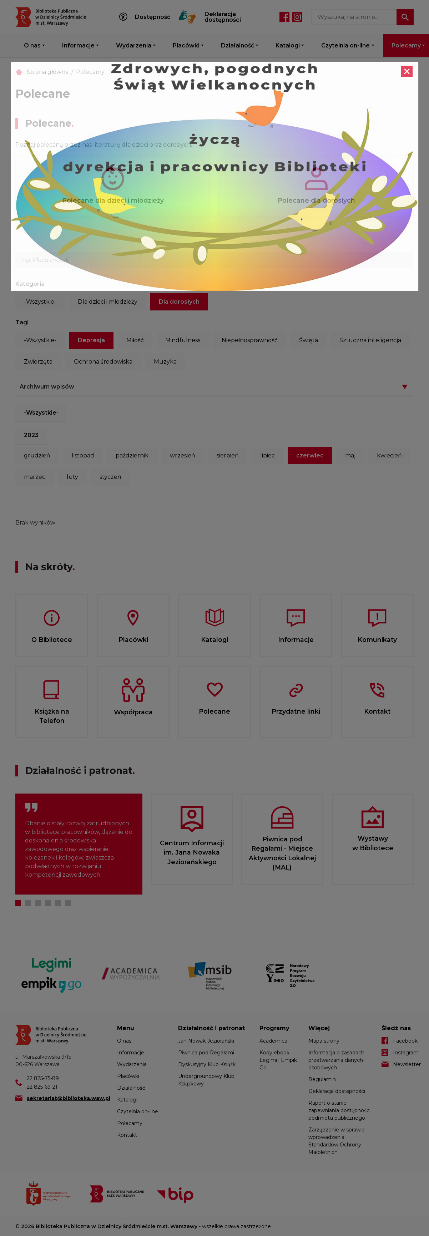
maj (350, 455)
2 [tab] (28, 903)
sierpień (228, 455)
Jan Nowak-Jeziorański (206, 1041)
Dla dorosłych (179, 301)
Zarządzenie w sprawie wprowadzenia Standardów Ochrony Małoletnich (336, 1140)
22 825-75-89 (43, 1078)
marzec (34, 476)
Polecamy (129, 1123)
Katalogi (288, 45)
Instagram (297, 17)
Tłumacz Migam (187, 17)
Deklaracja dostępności (223, 17)
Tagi (22, 322)
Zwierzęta (38, 361)
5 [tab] (58, 903)
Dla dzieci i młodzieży (107, 301)
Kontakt (127, 1135)
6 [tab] (68, 903)
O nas (32, 45)
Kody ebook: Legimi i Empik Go (278, 1060)
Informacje (78, 45)
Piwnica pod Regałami (206, 1052)
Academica (273, 1041)
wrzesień (182, 455)
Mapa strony (323, 1041)
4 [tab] (48, 903)
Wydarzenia (133, 45)
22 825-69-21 (42, 1087)
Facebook (284, 17)
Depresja (91, 340)
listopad (83, 455)
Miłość (135, 340)
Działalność (237, 45)
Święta (308, 340)
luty (72, 476)
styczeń (110, 476)
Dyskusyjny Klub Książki (207, 1064)
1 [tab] (18, 903)
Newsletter (403, 1064)
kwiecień (389, 455)
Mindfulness (182, 340)
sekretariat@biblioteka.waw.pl (68, 1098)
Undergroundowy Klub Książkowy (206, 1080)
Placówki (186, 45)
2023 (31, 435)
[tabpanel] (78, 844)
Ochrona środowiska (103, 361)
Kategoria (30, 283)
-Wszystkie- (40, 301)
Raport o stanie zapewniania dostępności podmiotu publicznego (339, 1110)
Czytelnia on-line (345, 45)
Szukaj (405, 17)
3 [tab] (38, 903)
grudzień (37, 455)
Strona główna (48, 72)
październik (132, 455)
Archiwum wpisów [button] (47, 386)
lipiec (267, 455)
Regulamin (322, 1079)
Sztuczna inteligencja (370, 340)
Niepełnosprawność (250, 340)
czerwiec (310, 455)
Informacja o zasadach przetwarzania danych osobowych (336, 1060)
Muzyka (165, 361)
